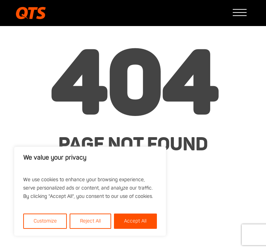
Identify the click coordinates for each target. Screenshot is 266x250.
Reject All (90, 221)
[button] (241, 13)
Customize (45, 221)
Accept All (135, 221)
